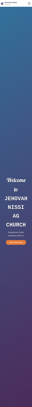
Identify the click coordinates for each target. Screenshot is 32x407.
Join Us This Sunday (16, 242)
